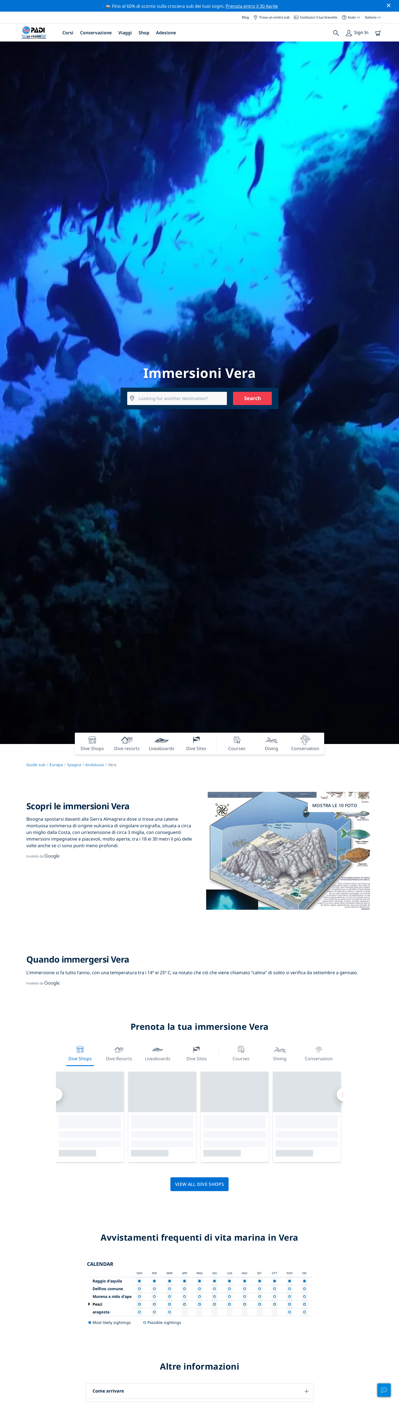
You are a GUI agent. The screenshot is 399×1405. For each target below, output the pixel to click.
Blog (245, 17)
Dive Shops (80, 1053)
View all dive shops (199, 1184)
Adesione (166, 33)
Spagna (74, 764)
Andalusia (94, 764)
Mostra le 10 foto (334, 805)
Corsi (67, 33)
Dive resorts (119, 1053)
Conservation (319, 1053)
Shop (144, 33)
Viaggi (125, 33)
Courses (241, 1053)
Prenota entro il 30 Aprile (252, 6)
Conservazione (96, 33)
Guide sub (35, 764)
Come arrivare (108, 1391)
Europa (56, 764)
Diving (280, 1053)
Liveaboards (157, 1053)
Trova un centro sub (271, 17)
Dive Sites (196, 1053)
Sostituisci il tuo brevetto (315, 17)
